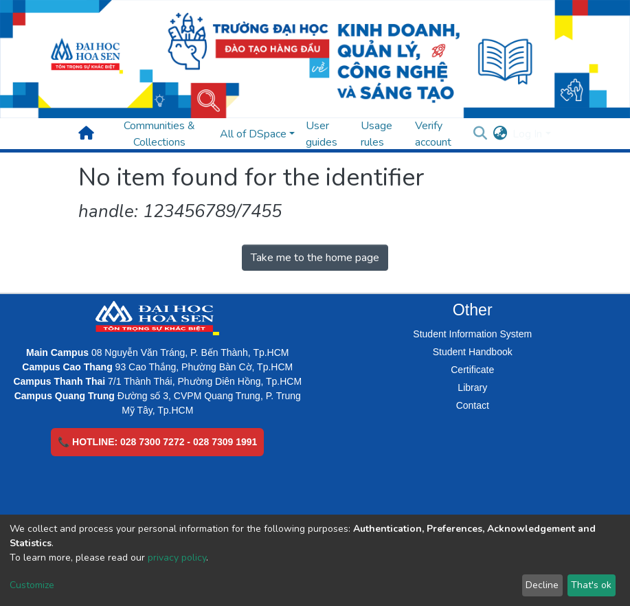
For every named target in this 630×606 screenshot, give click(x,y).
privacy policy (177, 557)
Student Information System (472, 333)
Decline (542, 585)
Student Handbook (473, 351)
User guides (321, 134)
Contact (472, 405)
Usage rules (376, 134)
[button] (499, 134)
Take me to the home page (315, 257)
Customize (32, 585)
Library (472, 387)
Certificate (472, 369)
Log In (527, 134)
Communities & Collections (159, 134)
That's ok (591, 585)
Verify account (433, 134)
